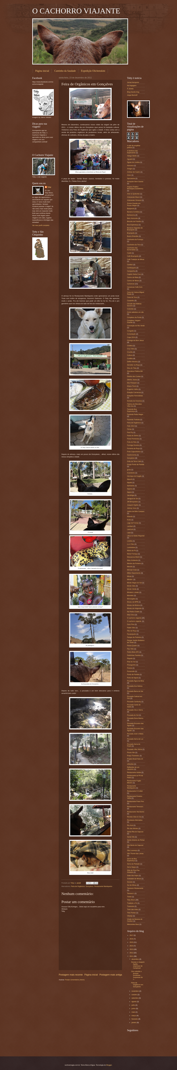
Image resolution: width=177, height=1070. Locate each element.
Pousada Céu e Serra (135, 710)
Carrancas (131, 284)
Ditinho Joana (132, 380)
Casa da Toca (132, 297)
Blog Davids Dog (133, 92)
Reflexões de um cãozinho (133, 768)
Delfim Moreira (132, 362)
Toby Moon (131, 900)
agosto (134, 1001)
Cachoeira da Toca (134, 245)
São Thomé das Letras (135, 853)
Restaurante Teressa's (135, 807)
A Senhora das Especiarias (132, 152)
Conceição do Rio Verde (136, 326)
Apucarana (131, 178)
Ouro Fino (130, 624)
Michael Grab (132, 570)
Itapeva (129, 489)
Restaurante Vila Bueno (135, 812)
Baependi (130, 208)
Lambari (130, 526)
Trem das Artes (132, 909)
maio (133, 1012)
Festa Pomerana (133, 439)
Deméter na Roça (133, 365)
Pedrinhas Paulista (134, 655)
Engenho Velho (132, 389)
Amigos (129, 169)
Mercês (129, 566)
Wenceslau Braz (133, 924)
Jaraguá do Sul (132, 498)
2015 (132, 942)
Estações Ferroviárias (135, 396)
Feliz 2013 (131, 426)
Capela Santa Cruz (134, 274)
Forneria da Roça (133, 448)
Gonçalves (89, 886)
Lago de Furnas (132, 523)
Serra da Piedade (133, 864)
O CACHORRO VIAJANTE (76, 11)
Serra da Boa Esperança (132, 860)
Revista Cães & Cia (134, 817)
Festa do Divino (132, 436)
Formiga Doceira (133, 445)
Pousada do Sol (133, 715)
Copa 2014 (131, 337)
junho (133, 1008)
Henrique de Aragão (134, 476)
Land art (130, 529)
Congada (130, 331)
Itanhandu (130, 486)
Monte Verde (131, 589)
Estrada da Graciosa (134, 401)
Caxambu (130, 300)
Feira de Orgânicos (78, 886)
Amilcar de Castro (133, 172)
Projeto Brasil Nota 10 (135, 759)
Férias (129, 429)
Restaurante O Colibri (135, 791)
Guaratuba (131, 473)
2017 (132, 935)
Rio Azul (130, 825)
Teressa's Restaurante (135, 888)
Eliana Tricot (131, 386)
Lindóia (129, 541)
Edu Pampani (132, 383)
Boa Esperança (132, 225)
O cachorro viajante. (134, 621)
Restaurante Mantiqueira (103, 886)
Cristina (130, 346)
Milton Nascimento (133, 573)
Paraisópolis (131, 634)
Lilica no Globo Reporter (136, 536)
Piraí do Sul (131, 662)
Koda (129, 520)
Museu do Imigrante (134, 608)
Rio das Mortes (132, 828)
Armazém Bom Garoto (135, 181)
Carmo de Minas (133, 281)
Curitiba (130, 358)
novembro (135, 991)
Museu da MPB (132, 602)
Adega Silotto (132, 156)
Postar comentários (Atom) (74, 980)
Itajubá (129, 482)
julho (133, 1005)
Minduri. (130, 579)
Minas (129, 576)
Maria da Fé (131, 550)
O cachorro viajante (134, 618)
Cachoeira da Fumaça (135, 239)
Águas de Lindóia (133, 162)
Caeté (129, 253)
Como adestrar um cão (135, 312)
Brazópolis (131, 233)
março (133, 1015)
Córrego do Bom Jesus (135, 340)
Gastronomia (131, 455)
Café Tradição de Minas (135, 259)
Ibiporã (129, 479)
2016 (132, 939)
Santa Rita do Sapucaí (135, 832)
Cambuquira (131, 268)
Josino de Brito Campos (135, 511)
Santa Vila (130, 837)
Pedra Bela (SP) (133, 652)
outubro (134, 995)
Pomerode (131, 671)
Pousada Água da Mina (135, 681)
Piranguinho (131, 665)
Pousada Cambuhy (134, 702)
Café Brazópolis (133, 256)
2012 (132, 953)
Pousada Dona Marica (135, 718)
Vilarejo (129, 916)
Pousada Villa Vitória (134, 749)
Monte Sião (131, 586)
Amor (129, 175)
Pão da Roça (131, 631)
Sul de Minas (131, 885)
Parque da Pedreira (134, 637)
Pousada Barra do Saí (135, 691)
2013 (132, 949)
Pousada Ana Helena (134, 686)
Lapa (129, 533)
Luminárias (131, 547)
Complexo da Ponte (134, 317)
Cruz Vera (130, 349)
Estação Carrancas (134, 392)
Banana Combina (133, 212)
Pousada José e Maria (135, 734)
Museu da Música (133, 605)
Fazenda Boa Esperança (132, 410)
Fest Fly (130, 432)
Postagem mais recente (71, 974)
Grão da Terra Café (134, 461)
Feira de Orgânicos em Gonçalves (137, 985)
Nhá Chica (131, 615)
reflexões (130, 764)
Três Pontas (131, 913)
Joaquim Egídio (132, 505)
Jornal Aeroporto (133, 82)
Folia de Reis (132, 442)
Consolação (131, 334)
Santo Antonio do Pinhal (135, 840)
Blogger (109, 1065)
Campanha (131, 271)
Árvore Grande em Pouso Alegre (133, 204)
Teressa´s (130, 893)
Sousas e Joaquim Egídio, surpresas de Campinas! (138, 965)
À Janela (130, 89)
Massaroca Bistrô (133, 557)
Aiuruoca (130, 165)
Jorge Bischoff (132, 95)
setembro (135, 998)
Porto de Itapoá (132, 678)
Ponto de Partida (133, 674)
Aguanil (129, 159)
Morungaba (131, 599)
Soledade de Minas (134, 879)
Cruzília (130, 352)
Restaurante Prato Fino (135, 801)
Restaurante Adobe (134, 772)
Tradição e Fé (132, 903)
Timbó (129, 897)
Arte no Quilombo (133, 194)
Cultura (129, 355)
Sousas (129, 882)
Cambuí (130, 265)
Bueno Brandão (132, 236)
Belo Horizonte (132, 218)
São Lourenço (132, 850)
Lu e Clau (130, 544)
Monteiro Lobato (133, 592)
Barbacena (131, 215)
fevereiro (134, 1019)
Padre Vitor (131, 628)
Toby (49, 187)
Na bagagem (131, 85)
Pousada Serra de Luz (135, 739)
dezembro (135, 959)
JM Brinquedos (132, 502)
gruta (129, 470)
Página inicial (42, 70)
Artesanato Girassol (134, 200)
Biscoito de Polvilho (134, 221)
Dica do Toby (131, 368)
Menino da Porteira (134, 563)
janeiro (134, 1022)
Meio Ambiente (132, 560)
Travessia (130, 906)
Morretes (130, 595)
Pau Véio (130, 649)
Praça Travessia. (133, 756)
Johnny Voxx (131, 508)
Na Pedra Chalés (133, 612)
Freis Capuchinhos (134, 452)
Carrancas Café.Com (134, 287)
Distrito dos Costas (134, 376)
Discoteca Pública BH (135, 371)
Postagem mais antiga (110, 974)
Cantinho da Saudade (65, 70)
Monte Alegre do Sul (134, 583)
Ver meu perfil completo (40, 225)
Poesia (129, 668)
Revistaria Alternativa (134, 820)
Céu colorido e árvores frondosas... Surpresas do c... (137, 975)
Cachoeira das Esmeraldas (132, 249)
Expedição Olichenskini (93, 70)
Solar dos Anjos (132, 875)
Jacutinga (130, 495)
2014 (132, 946)
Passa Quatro (132, 645)
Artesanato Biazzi (133, 197)
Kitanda (130, 516)
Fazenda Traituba (133, 419)
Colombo (130, 309)
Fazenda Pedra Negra (135, 414)
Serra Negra (131, 867)
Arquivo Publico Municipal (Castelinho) (135, 188)
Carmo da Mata (132, 277)
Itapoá (129, 492)
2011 (132, 956)
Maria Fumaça (132, 554)
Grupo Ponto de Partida (135, 464)
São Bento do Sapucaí (135, 845)
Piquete (130, 658)
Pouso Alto (131, 752)
